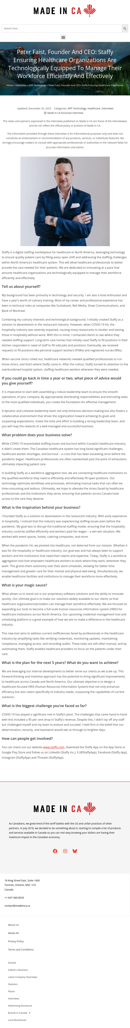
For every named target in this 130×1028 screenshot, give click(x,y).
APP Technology (37, 85)
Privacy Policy (16, 941)
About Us (13, 925)
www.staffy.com (53, 747)
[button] (63, 37)
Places (11, 991)
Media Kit (13, 933)
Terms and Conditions (21, 949)
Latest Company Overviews (22, 977)
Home (9, 85)
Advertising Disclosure (20, 1005)
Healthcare (93, 108)
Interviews (20, 85)
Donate (12, 962)
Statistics (13, 984)
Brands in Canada (19, 1013)
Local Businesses (17, 1020)
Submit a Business (18, 969)
